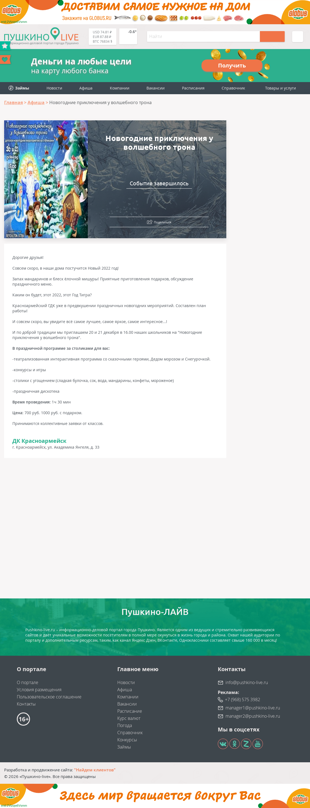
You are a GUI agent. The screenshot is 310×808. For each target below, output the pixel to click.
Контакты (26, 704)
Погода (124, 725)
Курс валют (128, 718)
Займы (124, 747)
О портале (27, 682)
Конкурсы (127, 740)
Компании (119, 88)
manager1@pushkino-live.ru (252, 708)
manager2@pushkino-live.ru (252, 716)
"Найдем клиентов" (95, 769)
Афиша (86, 88)
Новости (54, 88)
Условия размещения (39, 690)
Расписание (129, 711)
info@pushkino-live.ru (246, 682)
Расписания (193, 88)
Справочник (233, 88)
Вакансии (155, 88)
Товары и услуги (280, 88)
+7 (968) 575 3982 (242, 699)
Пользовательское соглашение (49, 697)
